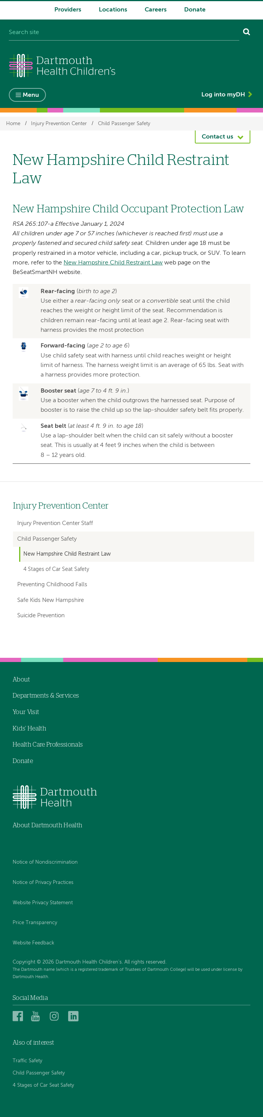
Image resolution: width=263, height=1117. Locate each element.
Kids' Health (29, 729)
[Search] (246, 33)
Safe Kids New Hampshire (50, 600)
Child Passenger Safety (124, 123)
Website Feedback (33, 943)
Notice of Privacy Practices (43, 882)
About (21, 680)
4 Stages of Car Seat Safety (56, 569)
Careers (156, 10)
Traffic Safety (27, 1060)
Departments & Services (46, 696)
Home (13, 123)
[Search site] (124, 33)
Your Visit (26, 712)
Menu (31, 95)
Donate (195, 10)
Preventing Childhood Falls (52, 584)
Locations (113, 10)
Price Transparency (35, 922)
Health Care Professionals (48, 745)
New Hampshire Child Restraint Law (113, 263)
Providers (67, 10)
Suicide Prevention (41, 615)
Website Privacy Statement (43, 902)
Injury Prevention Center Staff (55, 523)
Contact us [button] (217, 137)
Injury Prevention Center (59, 123)
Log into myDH (223, 95)
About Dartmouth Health (47, 825)
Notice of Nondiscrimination (45, 862)
